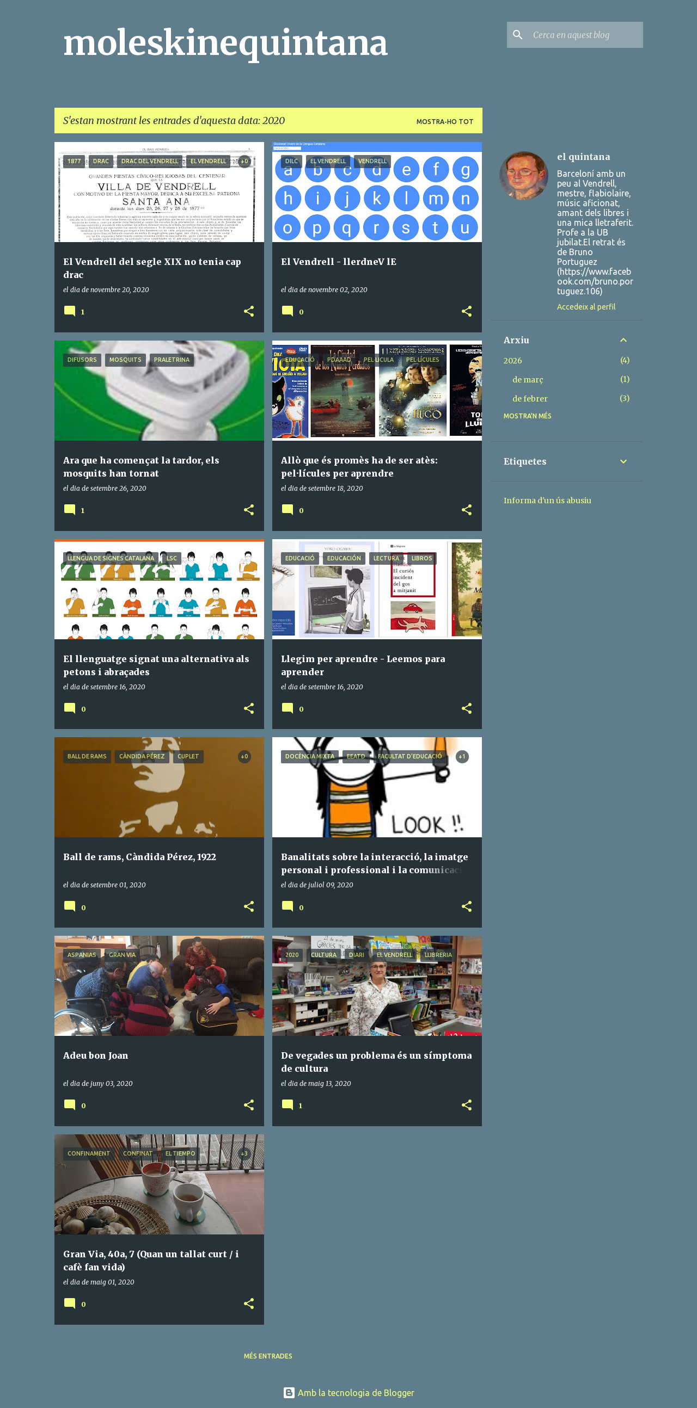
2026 (513, 361)
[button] (248, 312)
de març (527, 380)
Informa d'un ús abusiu (547, 500)
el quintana (583, 156)
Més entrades (268, 1356)
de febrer (530, 399)
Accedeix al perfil (586, 306)
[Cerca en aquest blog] (586, 35)
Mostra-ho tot (445, 121)
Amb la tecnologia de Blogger (348, 1393)
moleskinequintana (225, 43)
